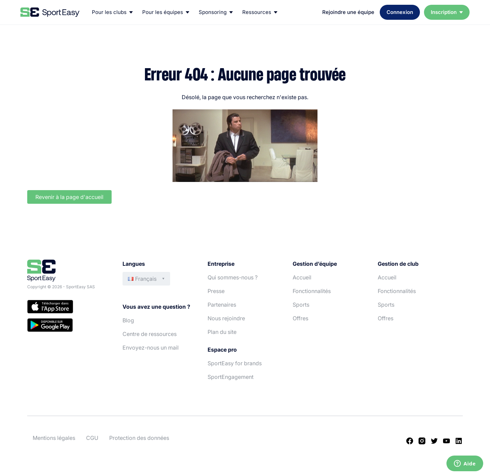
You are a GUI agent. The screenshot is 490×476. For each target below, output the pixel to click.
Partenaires (222, 304)
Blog (128, 320)
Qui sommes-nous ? (233, 277)
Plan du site (222, 331)
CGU (92, 437)
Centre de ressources (149, 334)
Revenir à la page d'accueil (69, 197)
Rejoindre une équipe (348, 12)
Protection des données (139, 437)
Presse (216, 291)
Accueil (302, 277)
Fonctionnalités (312, 291)
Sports (301, 304)
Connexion (400, 12)
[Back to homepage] (50, 12)
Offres (300, 318)
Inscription (447, 12)
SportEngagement (231, 376)
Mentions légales (54, 437)
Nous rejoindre (226, 318)
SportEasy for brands (235, 363)
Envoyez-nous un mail (150, 347)
